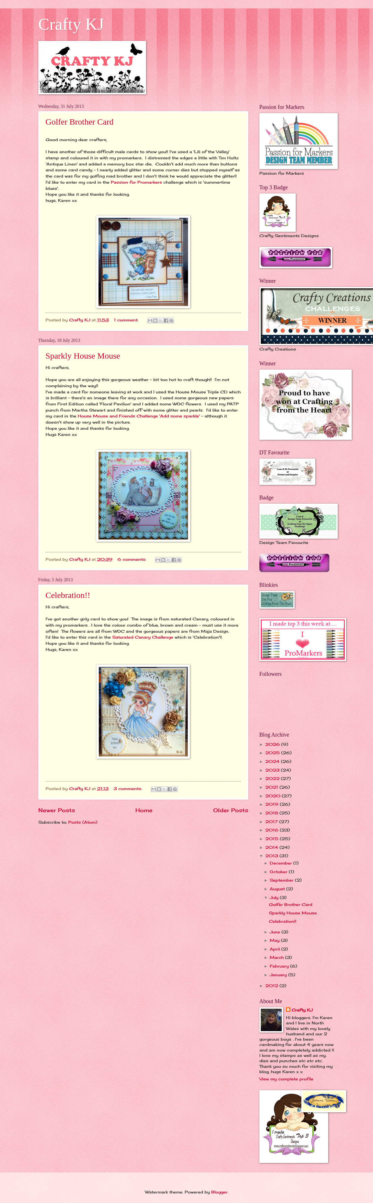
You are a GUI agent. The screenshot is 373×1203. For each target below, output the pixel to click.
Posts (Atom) (82, 822)
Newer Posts (56, 810)
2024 (273, 761)
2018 (272, 812)
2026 (273, 744)
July (275, 897)
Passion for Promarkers (136, 182)
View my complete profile (286, 1078)
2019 (272, 804)
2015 (272, 838)
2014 (272, 847)
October (279, 871)
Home (144, 810)
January (279, 974)
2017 (272, 821)
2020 (273, 795)
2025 (273, 752)
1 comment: (127, 319)
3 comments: (128, 788)
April (275, 949)
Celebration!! (68, 595)
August (278, 888)
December (281, 863)
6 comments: (132, 559)
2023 (273, 770)
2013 (272, 855)
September (282, 880)
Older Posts (230, 810)
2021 (272, 787)
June (275, 931)
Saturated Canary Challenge (142, 637)
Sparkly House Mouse (83, 355)
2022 (273, 778)
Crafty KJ (71, 24)
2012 (272, 985)
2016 (272, 830)
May (275, 940)
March (277, 957)
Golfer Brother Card (80, 121)
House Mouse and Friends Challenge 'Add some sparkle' (139, 416)
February (280, 966)
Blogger (219, 1192)
